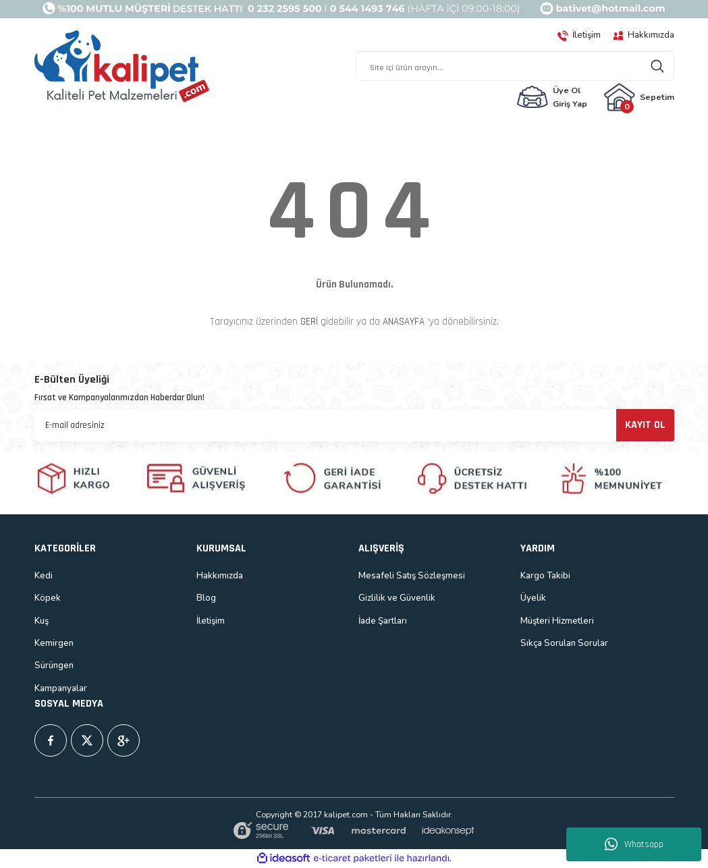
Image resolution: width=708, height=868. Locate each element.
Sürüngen (54, 665)
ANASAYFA (404, 321)
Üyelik (533, 598)
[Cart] (638, 97)
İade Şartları (382, 621)
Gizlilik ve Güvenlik (396, 598)
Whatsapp (634, 844)
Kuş (41, 621)
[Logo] (122, 66)
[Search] (515, 66)
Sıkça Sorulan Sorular (564, 643)
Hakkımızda (219, 576)
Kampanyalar (60, 688)
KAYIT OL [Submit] (645, 425)
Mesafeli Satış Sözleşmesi (411, 576)
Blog (206, 598)
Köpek (47, 598)
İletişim (210, 621)
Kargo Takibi (545, 576)
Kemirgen (54, 643)
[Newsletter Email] (354, 425)
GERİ (309, 321)
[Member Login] (551, 97)
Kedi (43, 576)
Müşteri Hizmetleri (557, 621)
